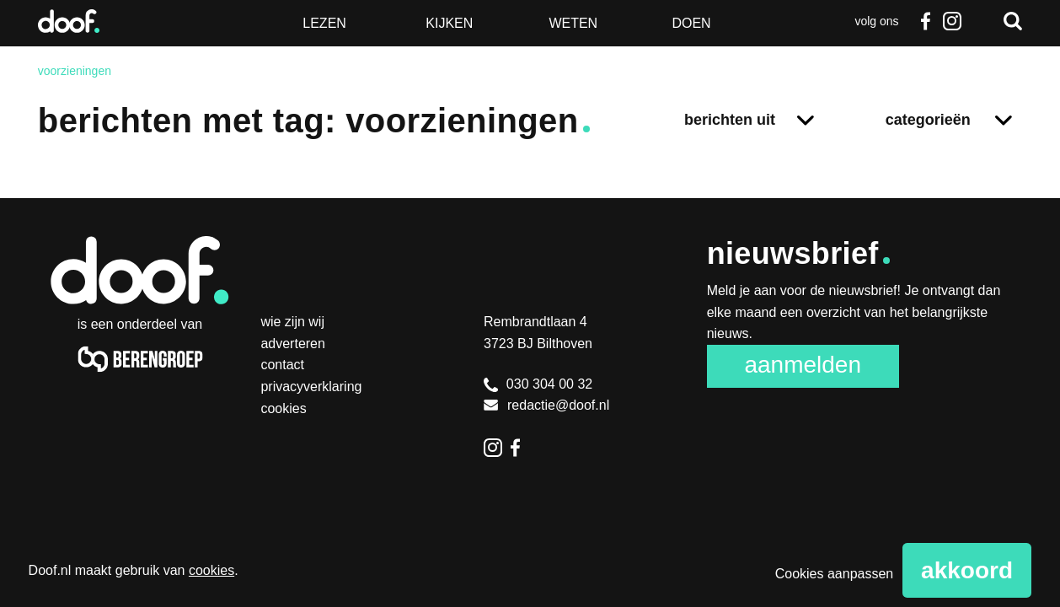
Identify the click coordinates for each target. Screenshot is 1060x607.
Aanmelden (802, 365)
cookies (211, 570)
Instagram (952, 21)
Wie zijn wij (292, 321)
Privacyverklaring (310, 386)
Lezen (324, 23)
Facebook (925, 21)
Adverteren (292, 343)
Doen (691, 23)
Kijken (449, 23)
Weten (573, 23)
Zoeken (1013, 21)
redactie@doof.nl (546, 405)
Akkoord (967, 570)
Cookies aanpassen (834, 574)
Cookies (283, 408)
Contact (282, 364)
